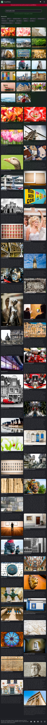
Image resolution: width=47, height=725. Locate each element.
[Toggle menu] (44, 2)
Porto (2, 578)
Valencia (25, 591)
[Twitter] (41, 721)
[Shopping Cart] (40, 2)
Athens (2, 494)
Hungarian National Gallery (7, 23)
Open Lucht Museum (27, 141)
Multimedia (4, 20)
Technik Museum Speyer (5, 191)
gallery (9, 18)
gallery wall (33, 18)
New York (25, 554)
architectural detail (17, 18)
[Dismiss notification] (46, 5)
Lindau (2, 696)
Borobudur (3, 513)
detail (3, 18)
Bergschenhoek (3, 434)
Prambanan (26, 294)
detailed (26, 20)
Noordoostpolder (3, 123)
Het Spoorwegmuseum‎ (5, 284)
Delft (2, 409)
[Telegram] (34, 721)
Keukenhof (26, 123)
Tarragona (2, 603)
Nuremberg (3, 372)
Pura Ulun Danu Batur (28, 495)
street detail (12, 20)
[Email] (31, 721)
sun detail (32, 20)
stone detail (19, 20)
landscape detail (41, 18)
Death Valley (26, 636)
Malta (25, 446)
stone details (18, 23)
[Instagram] (45, 721)
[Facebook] (38, 721)
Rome (25, 572)
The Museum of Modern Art (28, 187)
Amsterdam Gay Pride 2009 (28, 242)
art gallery (25, 18)
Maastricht (3, 327)
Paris (2, 648)
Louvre (2, 672)
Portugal (25, 614)
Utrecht (2, 452)
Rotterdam (2, 171)
